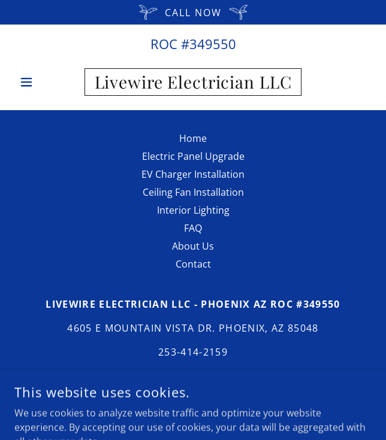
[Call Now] (193, 12)
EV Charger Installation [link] (193, 174)
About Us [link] (193, 246)
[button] (41, 82)
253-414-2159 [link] (193, 352)
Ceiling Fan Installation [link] (193, 192)
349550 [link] (212, 44)
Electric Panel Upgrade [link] (193, 156)
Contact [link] (193, 264)
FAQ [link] (193, 228)
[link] (193, 82)
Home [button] (193, 138)
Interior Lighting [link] (193, 210)
